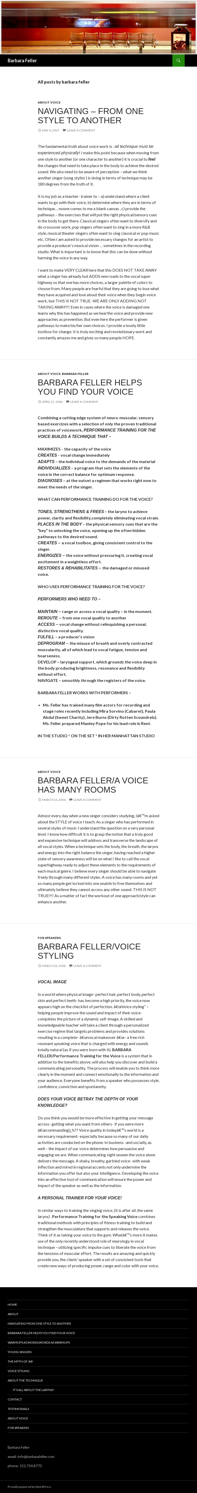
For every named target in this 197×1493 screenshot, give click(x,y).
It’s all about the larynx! (33, 1390)
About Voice (49, 102)
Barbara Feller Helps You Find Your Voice (90, 387)
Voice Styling (18, 1371)
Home (12, 1304)
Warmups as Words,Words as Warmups (39, 1342)
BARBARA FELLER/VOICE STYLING (89, 951)
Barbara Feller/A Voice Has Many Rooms (93, 785)
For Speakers (49, 938)
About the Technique (25, 1380)
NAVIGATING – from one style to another (91, 115)
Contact (15, 1399)
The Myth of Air (20, 1361)
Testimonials (18, 1409)
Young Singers (20, 1352)
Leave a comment (81, 130)
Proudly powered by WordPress (29, 1487)
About (13, 1314)
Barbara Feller (22, 60)
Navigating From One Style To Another (39, 1323)
